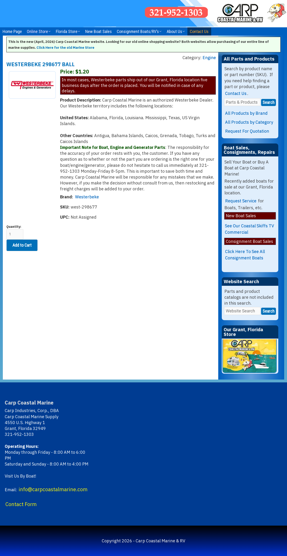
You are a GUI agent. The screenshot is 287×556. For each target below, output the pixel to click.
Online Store (37, 31)
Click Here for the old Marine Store (65, 47)
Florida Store (66, 31)
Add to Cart (22, 245)
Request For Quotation (247, 131)
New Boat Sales (98, 31)
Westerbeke (87, 197)
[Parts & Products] (242, 102)
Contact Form (21, 504)
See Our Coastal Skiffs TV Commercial (249, 229)
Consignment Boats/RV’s (138, 31)
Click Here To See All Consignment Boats (245, 255)
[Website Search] (242, 311)
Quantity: (14, 232)
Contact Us (199, 31)
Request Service (240, 201)
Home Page (12, 31)
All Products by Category (249, 122)
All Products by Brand (246, 113)
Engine (209, 57)
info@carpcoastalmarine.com (53, 489)
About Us (174, 31)
